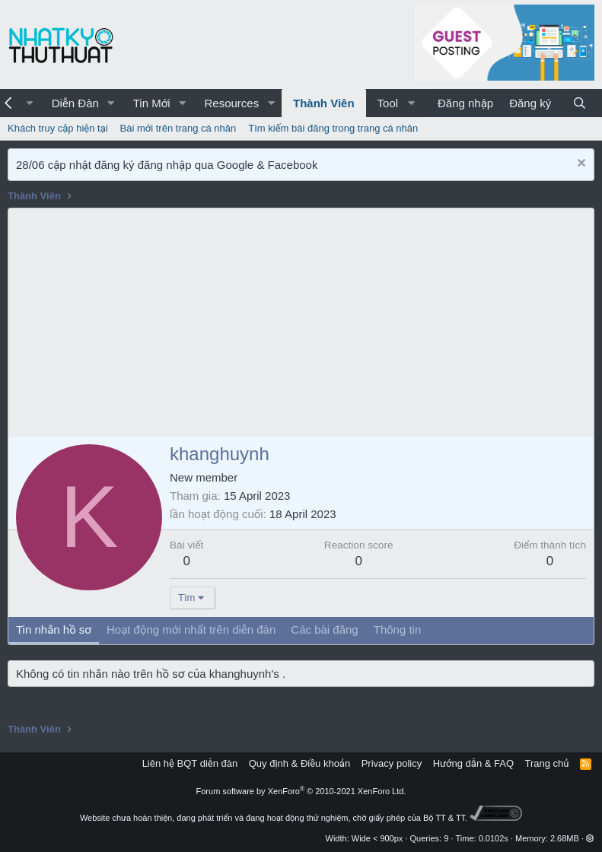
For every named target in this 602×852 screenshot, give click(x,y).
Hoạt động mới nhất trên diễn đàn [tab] (191, 629)
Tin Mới (151, 103)
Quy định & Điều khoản (299, 763)
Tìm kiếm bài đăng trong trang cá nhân (333, 128)
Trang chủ (547, 763)
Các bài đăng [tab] (324, 629)
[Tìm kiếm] (579, 103)
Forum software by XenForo (301, 791)
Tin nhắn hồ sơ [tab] (53, 629)
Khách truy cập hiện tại (58, 128)
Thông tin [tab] (398, 629)
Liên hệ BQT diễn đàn (190, 763)
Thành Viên (324, 103)
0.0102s (493, 838)
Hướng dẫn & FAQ (473, 763)
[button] (111, 103)
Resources (231, 103)
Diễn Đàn (75, 103)
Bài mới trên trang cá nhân (178, 128)
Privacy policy (392, 763)
